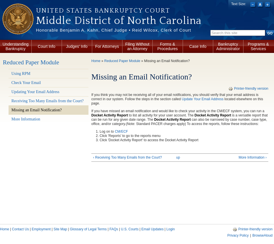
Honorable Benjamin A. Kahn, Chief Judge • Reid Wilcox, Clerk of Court (113, 30)
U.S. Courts (129, 229)
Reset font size (261, 5)
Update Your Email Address (202, 99)
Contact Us (20, 229)
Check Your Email (26, 83)
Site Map (60, 229)
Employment (41, 229)
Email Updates (152, 229)
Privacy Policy (238, 235)
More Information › (253, 157)
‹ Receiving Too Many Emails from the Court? (127, 157)
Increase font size (268, 5)
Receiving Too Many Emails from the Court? (47, 101)
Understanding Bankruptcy (16, 46)
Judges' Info (77, 46)
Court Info (46, 46)
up (178, 157)
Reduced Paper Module (31, 62)
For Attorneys (107, 46)
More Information (25, 119)
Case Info (197, 46)
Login (170, 229)
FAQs (114, 229)
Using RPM (21, 73)
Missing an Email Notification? (36, 110)
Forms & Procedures (167, 46)
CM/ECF (121, 132)
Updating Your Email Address (35, 92)
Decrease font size (253, 5)
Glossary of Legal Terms (88, 229)
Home (95, 61)
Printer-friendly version (248, 89)
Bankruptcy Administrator (228, 46)
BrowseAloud (262, 235)
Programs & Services (258, 46)
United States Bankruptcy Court (103, 10)
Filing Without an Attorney (137, 46)
